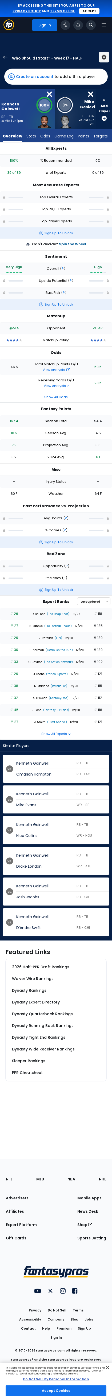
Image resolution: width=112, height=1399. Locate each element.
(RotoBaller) (58, 686)
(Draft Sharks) (56, 722)
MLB (40, 1179)
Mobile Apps (89, 1198)
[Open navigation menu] (104, 25)
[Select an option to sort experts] (93, 601)
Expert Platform (21, 1224)
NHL (102, 1179)
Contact (28, 1328)
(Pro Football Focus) (57, 626)
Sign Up (84, 1328)
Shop (84, 1224)
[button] (56, 77)
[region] (56, 1381)
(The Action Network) (58, 662)
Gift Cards (16, 1238)
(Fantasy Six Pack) (55, 710)
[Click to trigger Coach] (65, 25)
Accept (89, 11)
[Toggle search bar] (91, 25)
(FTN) (58, 638)
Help (46, 1328)
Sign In (56, 1337)
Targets (100, 136)
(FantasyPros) (58, 698)
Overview (12, 136)
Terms (78, 1310)
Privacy (35, 1310)
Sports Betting (91, 1238)
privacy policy (27, 11)
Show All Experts (56, 734)
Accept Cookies (56, 1390)
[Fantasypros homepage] (8, 28)
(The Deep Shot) (57, 614)
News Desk (87, 1211)
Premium (64, 1328)
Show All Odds (56, 397)
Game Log (64, 136)
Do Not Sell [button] (57, 1310)
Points (83, 136)
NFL (9, 1179)
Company (55, 1319)
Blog (74, 1319)
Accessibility (30, 1319)
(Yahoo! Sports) (56, 674)
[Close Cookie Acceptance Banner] (107, 1367)
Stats (31, 136)
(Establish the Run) (59, 650)
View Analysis (56, 369)
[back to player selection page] (3, 57)
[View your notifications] (78, 25)
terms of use (62, 11)
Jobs (89, 1319)
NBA (71, 1179)
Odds (45, 136)
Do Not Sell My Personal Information (56, 1379)
